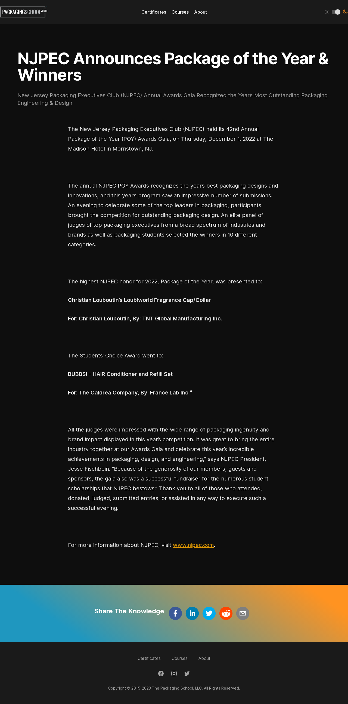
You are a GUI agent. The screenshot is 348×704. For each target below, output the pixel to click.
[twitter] (209, 613)
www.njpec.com (193, 545)
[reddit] (226, 613)
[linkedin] (192, 613)
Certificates (149, 658)
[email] (243, 613)
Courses (180, 658)
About (204, 658)
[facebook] (175, 613)
